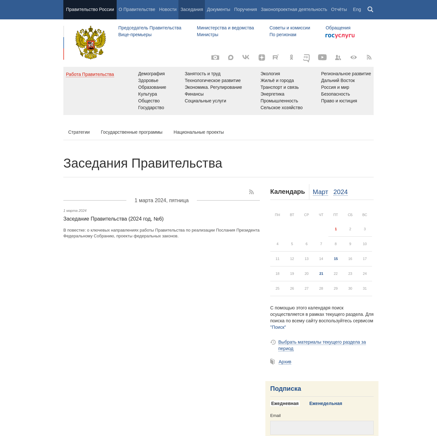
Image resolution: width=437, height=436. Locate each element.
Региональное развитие (346, 73)
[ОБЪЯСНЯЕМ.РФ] (307, 57)
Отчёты (339, 9)
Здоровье (148, 80)
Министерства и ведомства (225, 27)
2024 (340, 191)
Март (320, 191)
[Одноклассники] (291, 57)
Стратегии (79, 132)
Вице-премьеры (135, 34)
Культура (147, 94)
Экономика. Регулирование (213, 87)
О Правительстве (137, 9)
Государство (151, 107)
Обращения (337, 27)
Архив (285, 361)
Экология (270, 73)
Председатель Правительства (149, 27)
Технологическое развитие (212, 80)
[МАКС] (231, 57)
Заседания (191, 9)
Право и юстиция (339, 100)
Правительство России (90, 9)
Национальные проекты (199, 132)
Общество (149, 100)
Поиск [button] (370, 9)
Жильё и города (277, 80)
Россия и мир (335, 87)
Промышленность (279, 100)
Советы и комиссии (290, 27)
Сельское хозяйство (282, 107)
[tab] (287, 404)
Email (275, 415)
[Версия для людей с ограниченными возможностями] (353, 57)
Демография (151, 73)
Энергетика (272, 94)
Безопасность (335, 94)
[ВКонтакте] (246, 57)
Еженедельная (325, 403)
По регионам (283, 34)
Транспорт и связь (280, 87)
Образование (152, 87)
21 (321, 273)
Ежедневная (285, 403)
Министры (207, 34)
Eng (357, 9)
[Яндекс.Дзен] (262, 57)
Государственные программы (132, 132)
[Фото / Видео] (215, 57)
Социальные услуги (205, 100)
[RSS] (369, 57)
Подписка (285, 388)
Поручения (245, 9)
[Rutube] (277, 57)
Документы (218, 9)
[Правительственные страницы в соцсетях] (338, 57)
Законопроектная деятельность (294, 9)
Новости (167, 9)
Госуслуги (340, 36)
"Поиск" (278, 327)
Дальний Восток (338, 80)
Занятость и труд (202, 73)
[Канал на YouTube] (322, 57)
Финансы (194, 94)
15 (336, 259)
